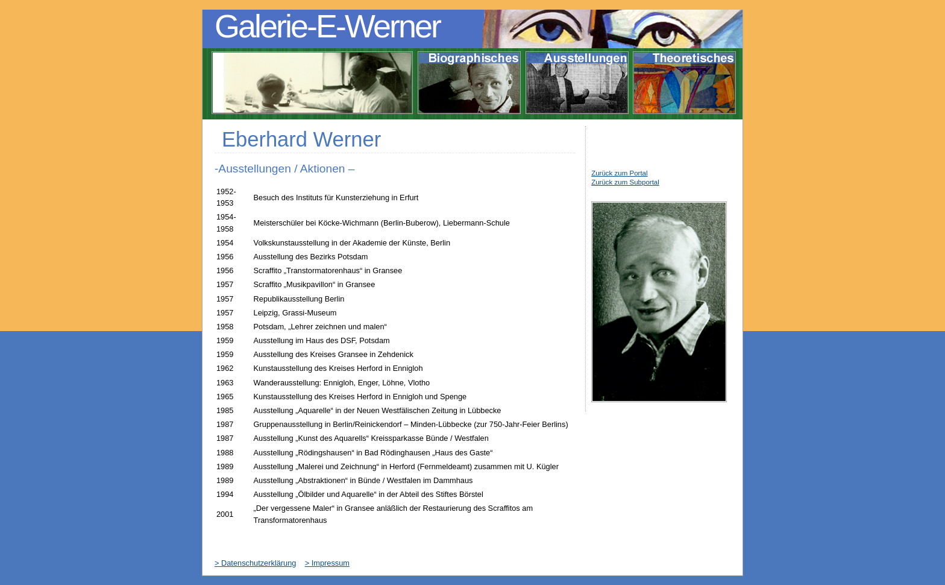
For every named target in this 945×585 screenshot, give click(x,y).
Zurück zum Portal (619, 173)
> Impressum (327, 563)
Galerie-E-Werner (327, 26)
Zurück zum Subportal (625, 182)
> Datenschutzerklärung (256, 563)
